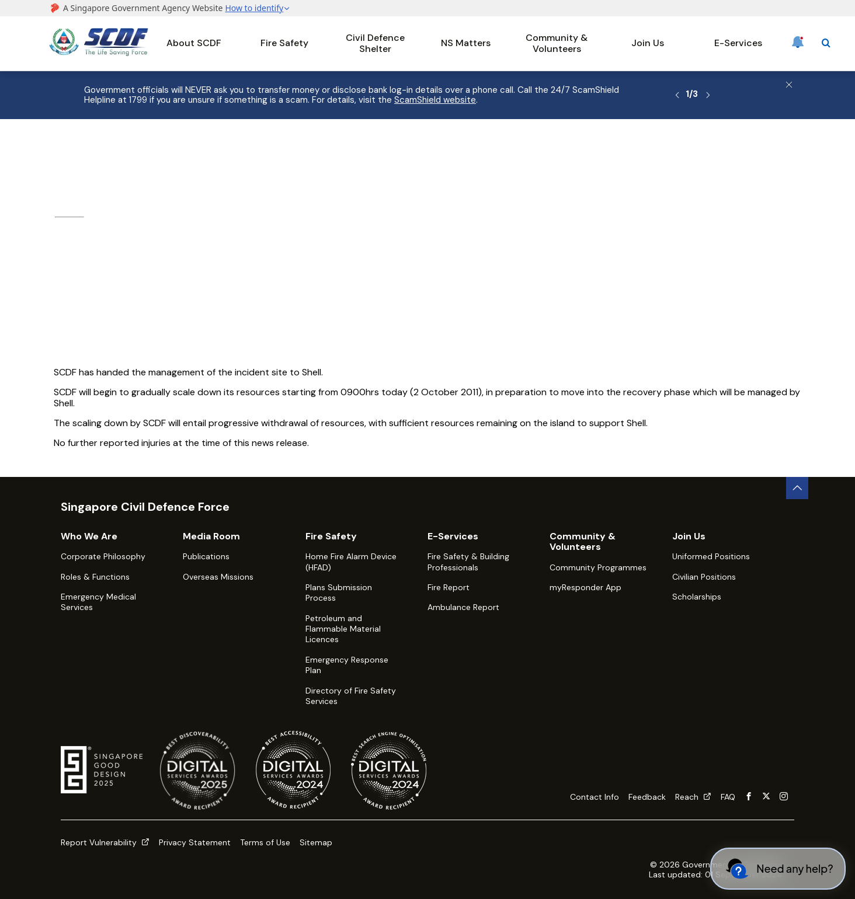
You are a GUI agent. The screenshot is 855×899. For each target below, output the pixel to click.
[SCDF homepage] (98, 53)
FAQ (728, 797)
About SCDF (193, 43)
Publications (206, 556)
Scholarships (696, 596)
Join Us (647, 43)
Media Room (172, 150)
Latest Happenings (249, 150)
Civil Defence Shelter (375, 43)
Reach (693, 797)
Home (60, 150)
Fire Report (448, 587)
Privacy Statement (195, 842)
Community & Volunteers (557, 43)
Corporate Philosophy (103, 556)
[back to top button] (797, 488)
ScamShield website (435, 100)
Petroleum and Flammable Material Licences (343, 629)
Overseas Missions (218, 577)
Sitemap (316, 842)
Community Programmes (598, 567)
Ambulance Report (463, 607)
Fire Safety (284, 43)
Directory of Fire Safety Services (350, 695)
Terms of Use (265, 842)
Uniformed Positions (711, 556)
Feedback (647, 797)
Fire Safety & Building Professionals (468, 561)
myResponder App (585, 587)
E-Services (738, 43)
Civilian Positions (704, 577)
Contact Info (594, 797)
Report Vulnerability (105, 842)
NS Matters (466, 43)
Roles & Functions (95, 577)
